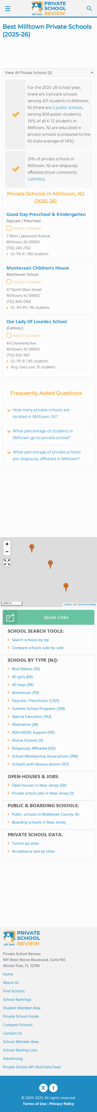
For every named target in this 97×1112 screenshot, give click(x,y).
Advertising (13, 1059)
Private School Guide (21, 1017)
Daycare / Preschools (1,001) (35, 701)
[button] (66, 587)
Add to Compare (27, 228)
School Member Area (20, 1042)
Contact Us (12, 1034)
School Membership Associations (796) (45, 757)
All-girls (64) (22, 677)
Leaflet (68, 605)
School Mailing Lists (20, 1050)
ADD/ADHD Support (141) (33, 733)
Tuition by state (25, 844)
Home (8, 974)
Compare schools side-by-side (38, 648)
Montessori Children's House (37, 268)
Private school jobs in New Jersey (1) (43, 794)
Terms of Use (34, 1104)
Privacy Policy (61, 1104)
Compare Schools (18, 1025)
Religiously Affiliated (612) (34, 749)
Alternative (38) (25, 725)
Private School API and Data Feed (32, 1067)
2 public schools (67, 107)
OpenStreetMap (86, 605)
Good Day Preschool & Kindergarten (46, 214)
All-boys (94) (23, 685)
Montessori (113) (25, 693)
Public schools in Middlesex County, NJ (45, 815)
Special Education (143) (31, 717)
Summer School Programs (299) (38, 709)
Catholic (35, 179)
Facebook (53, 1088)
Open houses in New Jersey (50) (39, 786)
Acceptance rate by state (33, 852)
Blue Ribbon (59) (26, 669)
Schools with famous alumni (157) (40, 764)
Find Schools (14, 991)
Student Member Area (21, 1008)
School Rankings (17, 1000)
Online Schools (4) (27, 741)
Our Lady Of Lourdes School (36, 321)
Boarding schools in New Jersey (39, 823)
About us (11, 983)
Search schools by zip (30, 640)
